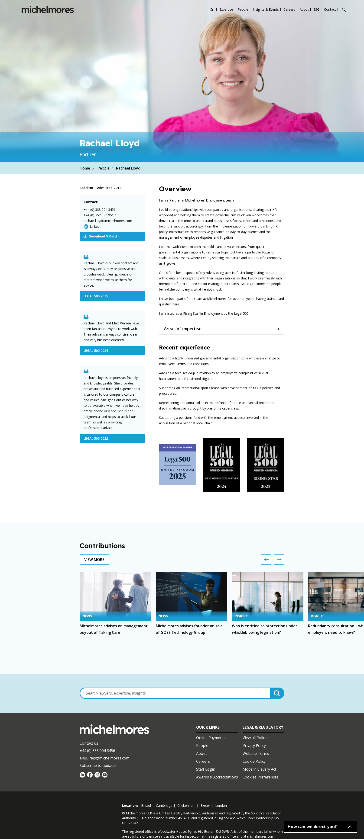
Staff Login (205, 769)
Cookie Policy (254, 761)
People (243, 9)
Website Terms (256, 753)
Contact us (89, 743)
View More (94, 559)
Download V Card (100, 236)
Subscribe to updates (98, 765)
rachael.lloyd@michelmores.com (108, 220)
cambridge (164, 805)
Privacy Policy (254, 745)
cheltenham (186, 805)
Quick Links (208, 727)
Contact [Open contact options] (330, 9)
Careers (289, 9)
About (304, 9)
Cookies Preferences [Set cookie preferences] (261, 777)
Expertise (226, 9)
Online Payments (211, 737)
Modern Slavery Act (259, 769)
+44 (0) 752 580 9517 (100, 215)
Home (85, 168)
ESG (316, 9)
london (221, 805)
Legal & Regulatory (263, 727)
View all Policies (256, 737)
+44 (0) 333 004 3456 (100, 209)
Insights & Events (266, 9)
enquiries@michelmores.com (104, 758)
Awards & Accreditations (217, 777)
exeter (205, 805)
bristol (146, 805)
